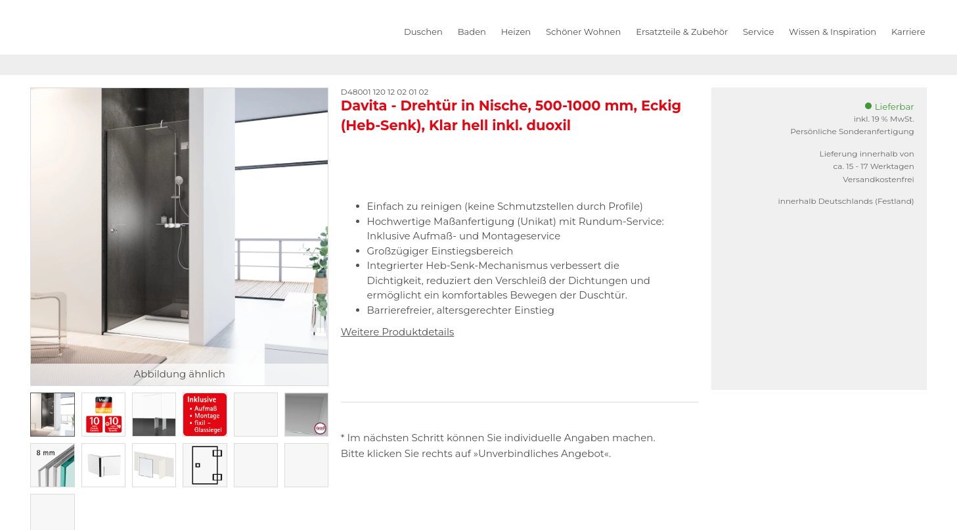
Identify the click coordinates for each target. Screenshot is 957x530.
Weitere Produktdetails (397, 331)
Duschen (423, 31)
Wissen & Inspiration (832, 31)
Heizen (516, 31)
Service (758, 31)
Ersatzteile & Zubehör (682, 31)
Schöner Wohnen (583, 31)
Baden (472, 31)
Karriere (908, 31)
